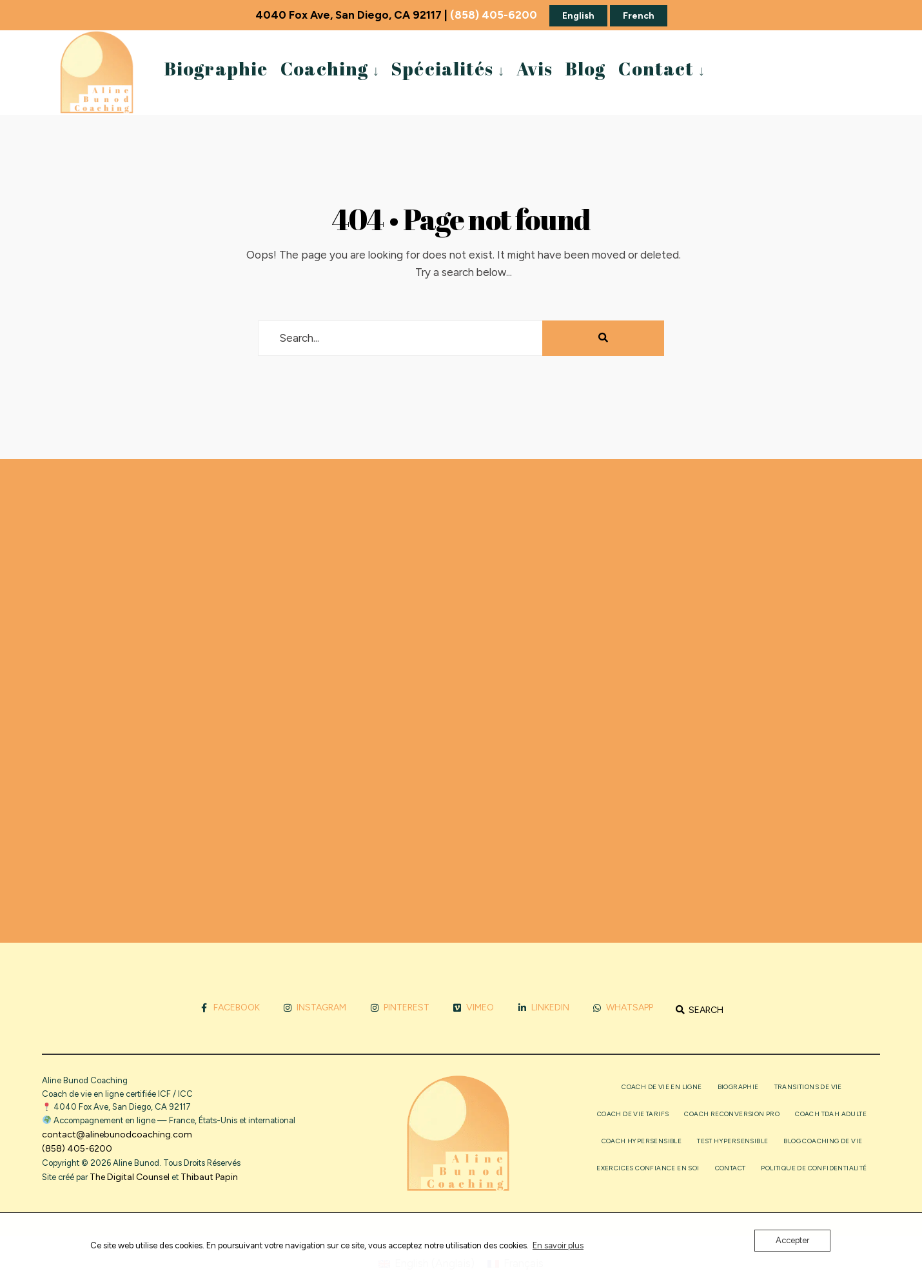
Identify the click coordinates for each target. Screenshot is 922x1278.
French (638, 15)
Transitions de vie (808, 1087)
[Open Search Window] (699, 1010)
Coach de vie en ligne (661, 1087)
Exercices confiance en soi (647, 1168)
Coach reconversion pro (732, 1114)
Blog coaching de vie (822, 1141)
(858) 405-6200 (493, 14)
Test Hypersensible (732, 1141)
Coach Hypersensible (642, 1141)
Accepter (792, 1240)
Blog (585, 68)
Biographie (216, 68)
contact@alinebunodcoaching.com (117, 1134)
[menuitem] (329, 68)
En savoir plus (558, 1245)
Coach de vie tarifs (633, 1114)
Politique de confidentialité (814, 1168)
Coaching (324, 68)
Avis (534, 68)
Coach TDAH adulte (831, 1114)
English (578, 15)
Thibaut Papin (209, 1177)
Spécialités (442, 68)
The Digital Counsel (130, 1177)
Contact (656, 68)
